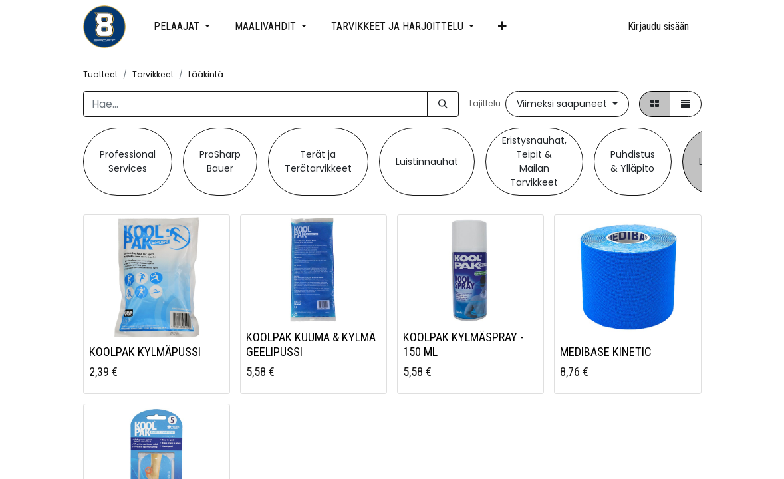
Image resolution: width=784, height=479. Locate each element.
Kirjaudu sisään (658, 26)
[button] (502, 26)
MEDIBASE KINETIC (605, 352)
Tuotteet (100, 74)
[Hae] (443, 104)
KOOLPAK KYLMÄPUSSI (145, 352)
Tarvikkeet (153, 74)
